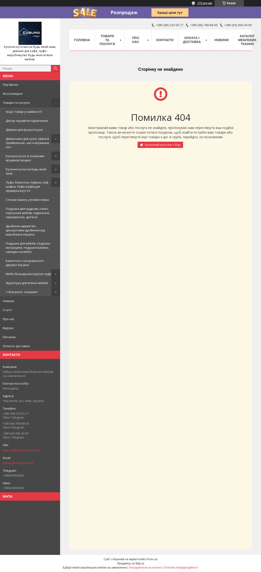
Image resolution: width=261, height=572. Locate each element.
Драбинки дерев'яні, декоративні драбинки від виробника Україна (25, 230)
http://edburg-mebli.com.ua (22, 450)
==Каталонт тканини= (22, 292)
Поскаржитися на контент (145, 567)
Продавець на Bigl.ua (130, 563)
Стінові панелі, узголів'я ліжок (27, 200)
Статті (7, 310)
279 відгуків (204, 3)
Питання (9, 337)
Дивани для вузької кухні (24, 130)
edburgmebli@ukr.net (18, 463)
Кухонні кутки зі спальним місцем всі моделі (25, 158)
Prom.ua (152, 559)
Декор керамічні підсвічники (27, 121)
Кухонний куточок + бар (163, 145)
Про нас (8, 319)
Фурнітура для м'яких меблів (27, 283)
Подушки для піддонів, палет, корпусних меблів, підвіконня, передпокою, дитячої (28, 213)
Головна (82, 40)
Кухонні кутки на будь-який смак (26, 171)
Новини (8, 301)
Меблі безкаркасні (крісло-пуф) (28, 274)
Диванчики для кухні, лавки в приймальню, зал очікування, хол (27, 143)
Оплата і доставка (16, 346)
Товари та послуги (16, 103)
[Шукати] (55, 68)
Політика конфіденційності (181, 567)
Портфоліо (10, 85)
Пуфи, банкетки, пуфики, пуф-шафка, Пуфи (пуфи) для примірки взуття (27, 186)
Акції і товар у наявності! (24, 112)
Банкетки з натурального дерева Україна (25, 263)
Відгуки (8, 328)
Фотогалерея (12, 94)
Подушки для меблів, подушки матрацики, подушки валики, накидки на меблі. (28, 247)
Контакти (165, 40)
